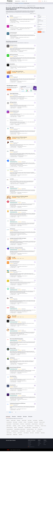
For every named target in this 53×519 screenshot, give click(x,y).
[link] (23, 1)
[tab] (8, 484)
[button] (42, 1)
